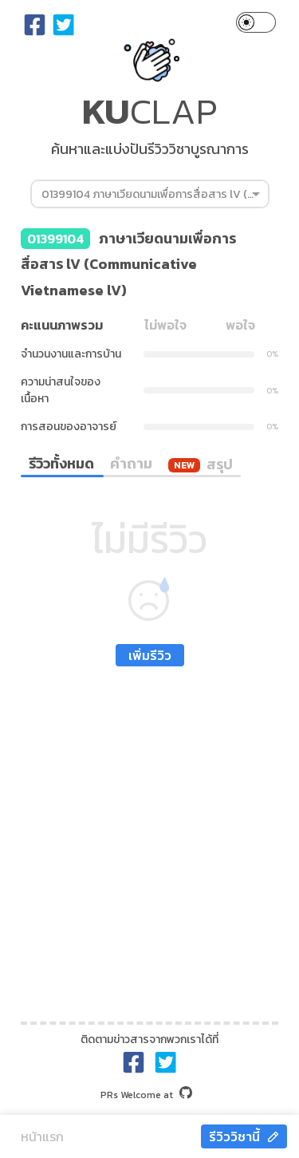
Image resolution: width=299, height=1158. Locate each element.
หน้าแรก (42, 1136)
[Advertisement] (149, 840)
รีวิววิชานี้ (244, 1136)
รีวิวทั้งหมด (61, 463)
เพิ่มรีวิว (149, 655)
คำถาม (131, 463)
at (146, 1095)
